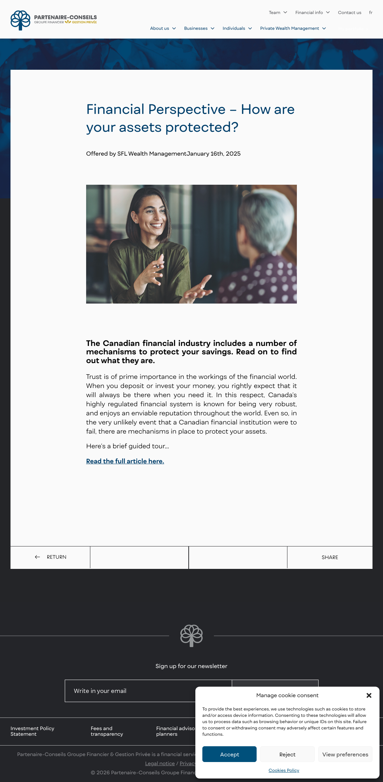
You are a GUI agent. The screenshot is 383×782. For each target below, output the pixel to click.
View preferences (345, 754)
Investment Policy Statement (32, 731)
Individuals (237, 28)
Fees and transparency (107, 731)
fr (370, 12)
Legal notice (160, 764)
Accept (229, 754)
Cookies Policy (284, 770)
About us (163, 28)
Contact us (350, 12)
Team (278, 12)
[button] (368, 695)
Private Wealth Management (293, 28)
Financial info (312, 12)
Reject (287, 754)
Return (50, 557)
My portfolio (354, 29)
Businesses (199, 28)
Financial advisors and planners (183, 731)
